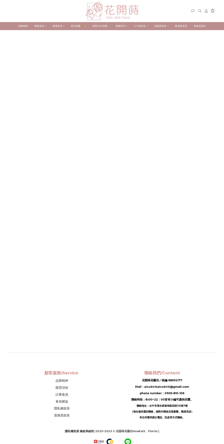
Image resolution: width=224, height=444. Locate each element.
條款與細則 (87, 431)
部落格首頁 (181, 25)
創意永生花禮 (100, 25)
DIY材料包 (141, 25)
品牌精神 (23, 25)
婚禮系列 (122, 25)
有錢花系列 (200, 25)
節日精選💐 (78, 25)
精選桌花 (40, 25)
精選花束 (59, 25)
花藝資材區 (161, 25)
